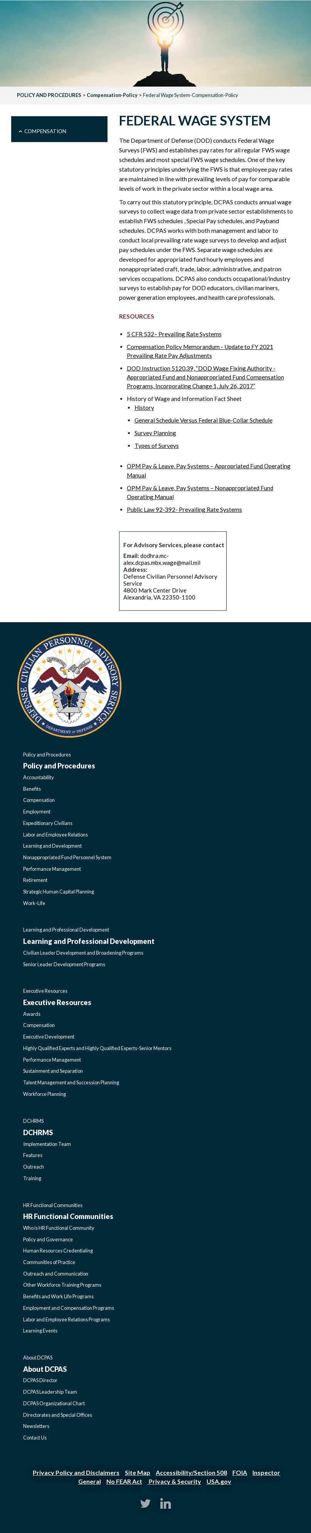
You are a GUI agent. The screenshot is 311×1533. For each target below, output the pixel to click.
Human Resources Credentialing (58, 1250)
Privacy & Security (174, 1481)
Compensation (45, 131)
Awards (31, 1014)
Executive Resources (45, 991)
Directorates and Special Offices (57, 1415)
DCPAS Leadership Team (50, 1392)
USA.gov (219, 1481)
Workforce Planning (44, 1094)
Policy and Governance (48, 1239)
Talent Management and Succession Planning (71, 1082)
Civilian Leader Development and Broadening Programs (83, 953)
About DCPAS (37, 1357)
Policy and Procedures (47, 754)
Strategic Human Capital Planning (58, 891)
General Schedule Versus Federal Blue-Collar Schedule (203, 420)
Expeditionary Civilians (47, 823)
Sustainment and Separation (53, 1071)
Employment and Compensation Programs (68, 1308)
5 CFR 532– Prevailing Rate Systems (174, 334)
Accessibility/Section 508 (191, 1472)
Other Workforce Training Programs (62, 1285)
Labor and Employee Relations (55, 835)
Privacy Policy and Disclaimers (76, 1472)
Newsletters (36, 1426)
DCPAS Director (40, 1380)
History (144, 407)
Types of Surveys (156, 445)
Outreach (33, 1167)
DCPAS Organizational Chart (54, 1403)
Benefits (32, 789)
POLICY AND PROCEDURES (49, 95)
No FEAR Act (124, 1481)
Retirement (35, 880)
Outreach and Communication (55, 1274)
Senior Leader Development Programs (64, 964)
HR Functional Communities (52, 1205)
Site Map (137, 1472)
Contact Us (35, 1437)
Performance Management (52, 869)
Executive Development (48, 1037)
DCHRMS (33, 1121)
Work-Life (34, 903)
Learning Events (40, 1331)
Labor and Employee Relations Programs (66, 1319)
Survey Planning (155, 432)
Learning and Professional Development (66, 930)
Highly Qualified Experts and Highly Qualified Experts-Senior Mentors (97, 1048)
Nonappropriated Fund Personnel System (67, 857)
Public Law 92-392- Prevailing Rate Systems (184, 509)
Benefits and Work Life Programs (58, 1296)
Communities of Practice (49, 1262)
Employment (36, 811)
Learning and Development (52, 846)
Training (32, 1178)
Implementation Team (47, 1144)
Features (32, 1155)
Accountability (38, 777)
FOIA (239, 1472)
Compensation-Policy (112, 95)
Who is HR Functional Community (58, 1228)
